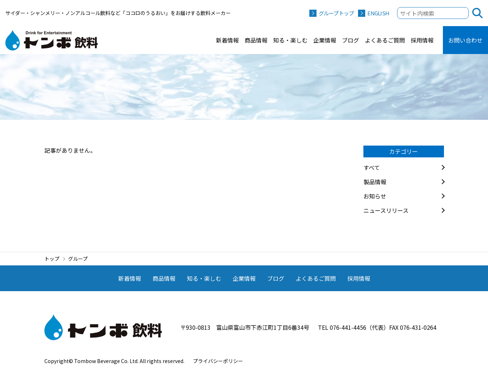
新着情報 (227, 40)
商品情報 (256, 40)
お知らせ (374, 196)
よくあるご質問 (385, 40)
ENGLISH (378, 13)
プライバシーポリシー (218, 360)
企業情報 (324, 40)
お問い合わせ (465, 40)
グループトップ (336, 13)
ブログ (350, 40)
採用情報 (422, 40)
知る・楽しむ (290, 40)
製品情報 (374, 181)
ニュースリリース (386, 210)
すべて (371, 167)
